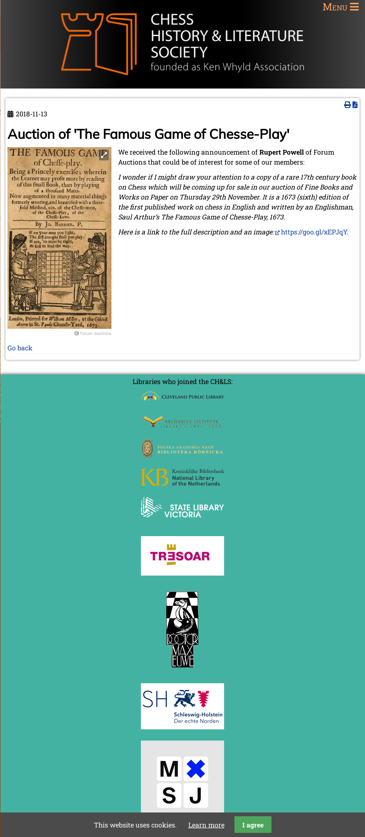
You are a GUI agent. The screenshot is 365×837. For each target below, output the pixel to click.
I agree (253, 824)
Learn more (206, 824)
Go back (19, 347)
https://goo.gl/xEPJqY (314, 231)
